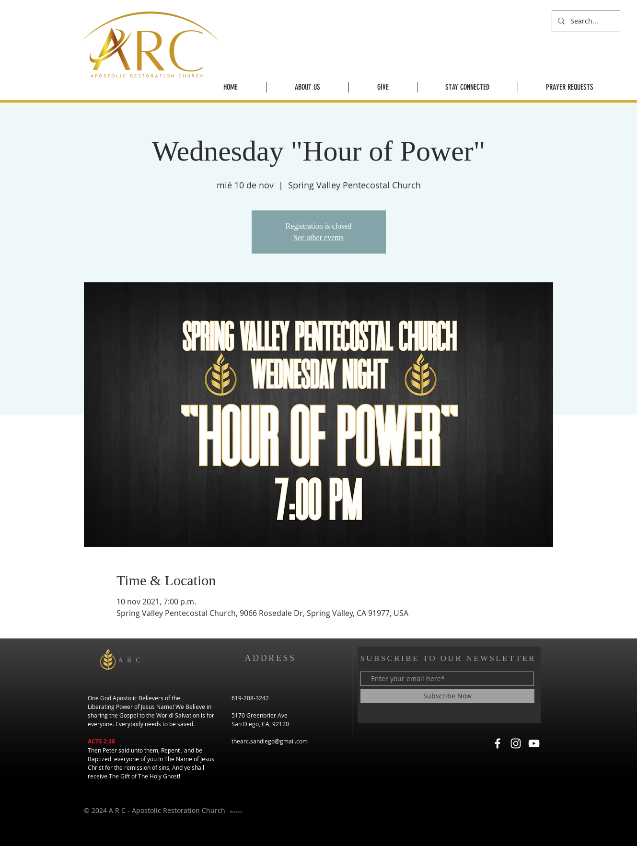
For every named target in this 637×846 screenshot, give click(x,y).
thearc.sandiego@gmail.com (270, 741)
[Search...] (585, 21)
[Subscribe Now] (447, 696)
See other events (318, 237)
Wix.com (236, 812)
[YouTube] (534, 743)
